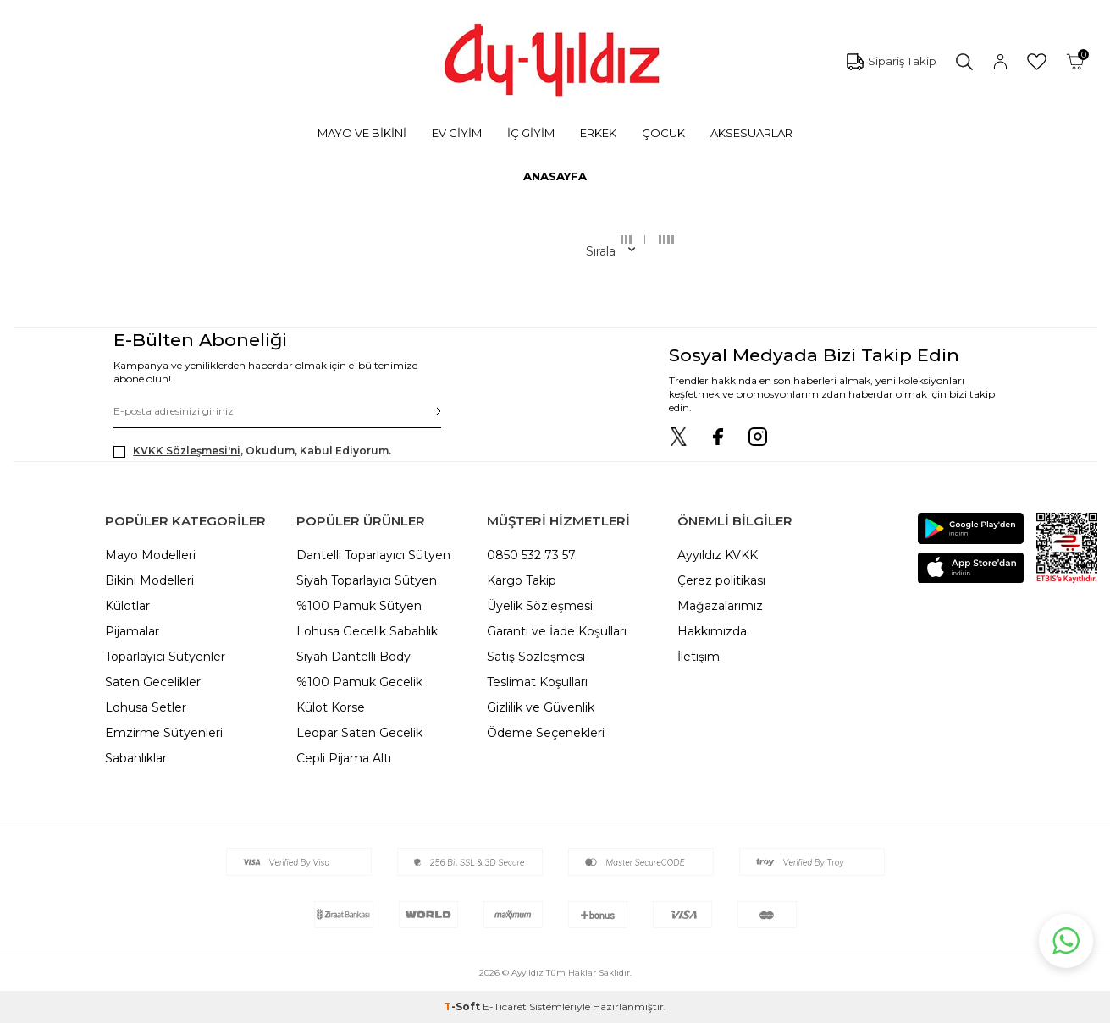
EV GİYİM (457, 133)
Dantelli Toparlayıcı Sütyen (373, 555)
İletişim (698, 656)
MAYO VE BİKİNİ (362, 133)
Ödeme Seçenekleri (546, 732)
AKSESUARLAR (751, 133)
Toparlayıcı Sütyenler (165, 656)
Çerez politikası (721, 580)
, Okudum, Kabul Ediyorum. (252, 451)
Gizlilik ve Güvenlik (540, 707)
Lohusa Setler (145, 707)
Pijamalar (132, 631)
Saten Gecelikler (153, 682)
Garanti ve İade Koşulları (557, 631)
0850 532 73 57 (531, 555)
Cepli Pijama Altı (343, 758)
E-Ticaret (505, 1006)
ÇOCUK (663, 133)
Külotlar (127, 605)
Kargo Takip (521, 580)
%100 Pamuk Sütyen (359, 605)
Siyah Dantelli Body (353, 656)
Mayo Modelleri (150, 555)
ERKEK (598, 133)
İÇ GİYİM (531, 133)
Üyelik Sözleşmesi (540, 605)
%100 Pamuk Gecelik (359, 682)
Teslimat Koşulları (537, 682)
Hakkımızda (712, 631)
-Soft (463, 1006)
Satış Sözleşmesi (536, 656)
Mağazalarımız (720, 605)
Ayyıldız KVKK (717, 555)
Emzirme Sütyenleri (164, 732)
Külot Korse (330, 707)
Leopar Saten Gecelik (359, 732)
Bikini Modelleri (149, 580)
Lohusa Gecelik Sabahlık (367, 631)
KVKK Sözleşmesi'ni (186, 450)
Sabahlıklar (136, 758)
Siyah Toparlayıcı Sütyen (366, 580)
